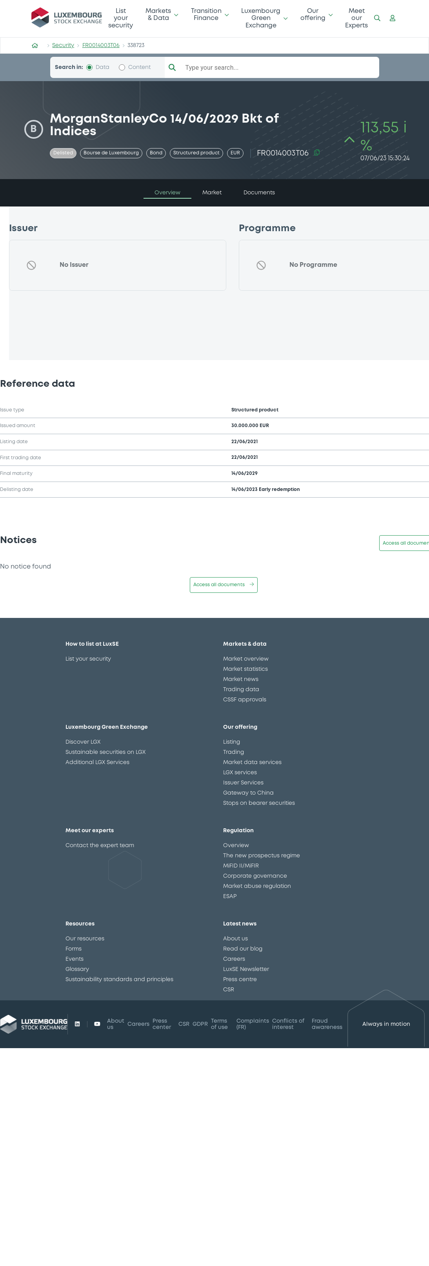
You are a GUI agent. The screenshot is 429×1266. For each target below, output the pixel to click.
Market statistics (245, 669)
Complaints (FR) (252, 1024)
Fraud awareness (327, 1024)
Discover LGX (82, 742)
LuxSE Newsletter (246, 969)
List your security (120, 18)
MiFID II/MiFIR (241, 866)
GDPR (200, 1024)
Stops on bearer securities (259, 803)
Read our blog (242, 949)
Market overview (246, 659)
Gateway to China (248, 793)
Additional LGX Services (97, 762)
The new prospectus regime (261, 855)
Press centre (240, 979)
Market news (240, 679)
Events (74, 959)
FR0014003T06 (101, 45)
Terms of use (219, 1024)
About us (235, 938)
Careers (234, 959)
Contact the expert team (99, 845)
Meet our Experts (356, 18)
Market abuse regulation (257, 886)
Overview (236, 845)
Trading (233, 752)
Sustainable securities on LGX (105, 752)
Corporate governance (255, 876)
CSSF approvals (244, 699)
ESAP (229, 896)
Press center (162, 1024)
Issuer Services (243, 783)
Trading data (241, 689)
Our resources (84, 938)
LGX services (240, 772)
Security (63, 45)
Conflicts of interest (288, 1024)
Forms (73, 949)
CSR (228, 989)
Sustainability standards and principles (119, 979)
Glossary (77, 969)
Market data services (252, 762)
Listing (231, 742)
